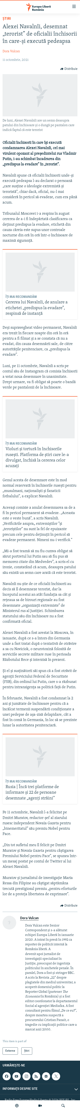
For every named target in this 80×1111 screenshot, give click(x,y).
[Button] (69, 69)
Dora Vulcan (11, 51)
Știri (7, 19)
